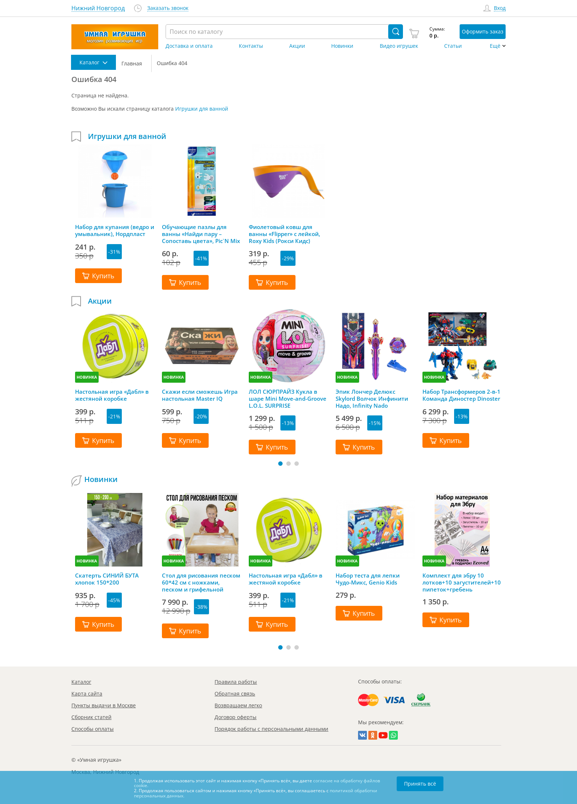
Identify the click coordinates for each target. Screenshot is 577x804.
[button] (280, 463)
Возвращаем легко (238, 705)
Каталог (81, 681)
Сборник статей (91, 717)
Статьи (453, 46)
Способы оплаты (92, 728)
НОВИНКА (87, 377)
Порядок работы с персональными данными (271, 728)
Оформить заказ (482, 31)
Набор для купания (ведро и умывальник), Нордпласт (114, 230)
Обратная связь (235, 693)
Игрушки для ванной (201, 108)
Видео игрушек (399, 46)
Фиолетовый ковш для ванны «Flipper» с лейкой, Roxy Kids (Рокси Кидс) (284, 234)
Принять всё (420, 783)
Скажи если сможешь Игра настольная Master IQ (200, 395)
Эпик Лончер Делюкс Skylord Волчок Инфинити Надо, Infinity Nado (372, 398)
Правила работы (236, 681)
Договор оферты (235, 717)
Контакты (251, 46)
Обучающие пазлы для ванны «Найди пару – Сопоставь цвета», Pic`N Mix (201, 234)
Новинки (342, 46)
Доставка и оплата (189, 46)
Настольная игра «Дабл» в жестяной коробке (112, 395)
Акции (297, 46)
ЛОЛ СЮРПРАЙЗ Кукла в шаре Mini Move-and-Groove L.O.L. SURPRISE (287, 398)
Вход (500, 8)
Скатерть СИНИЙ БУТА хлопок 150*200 (107, 579)
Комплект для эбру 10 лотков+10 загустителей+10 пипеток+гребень (461, 582)
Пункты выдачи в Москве (103, 705)
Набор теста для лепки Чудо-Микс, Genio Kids (368, 579)
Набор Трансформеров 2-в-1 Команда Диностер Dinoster (461, 395)
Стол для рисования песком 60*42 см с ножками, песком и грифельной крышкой (201, 582)
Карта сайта (86, 693)
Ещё (495, 46)
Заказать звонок (167, 8)
